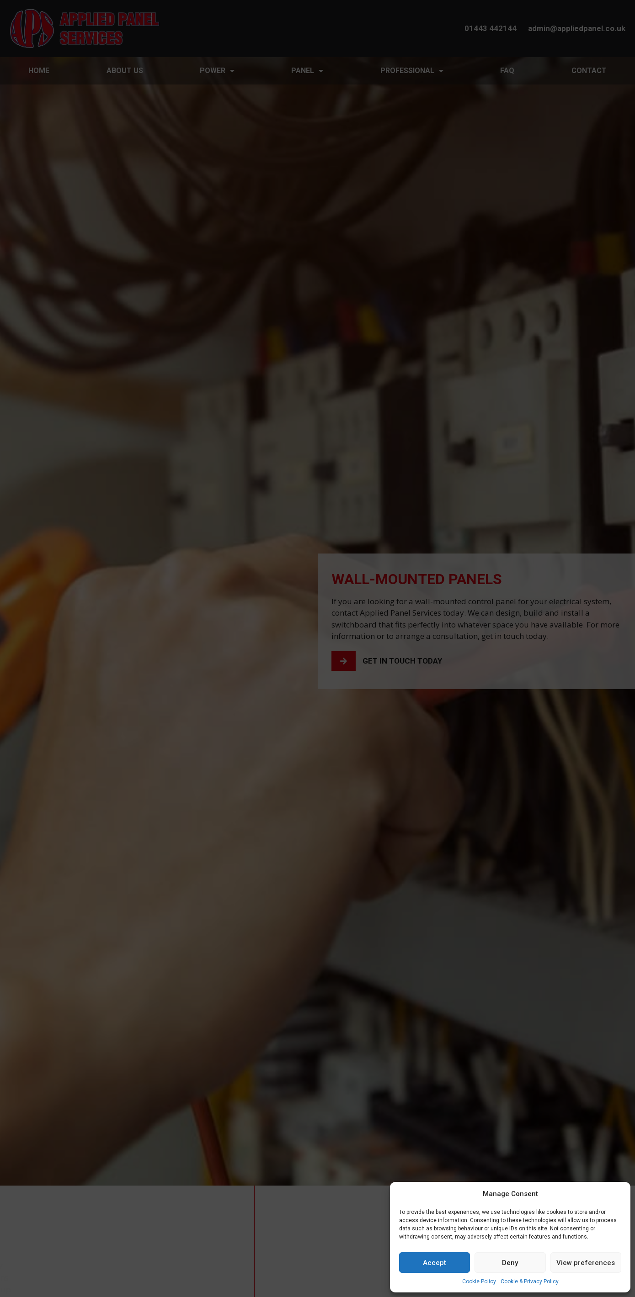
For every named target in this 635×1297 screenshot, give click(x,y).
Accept (434, 1263)
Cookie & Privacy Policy (530, 1281)
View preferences (585, 1263)
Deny (510, 1263)
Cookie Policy (479, 1281)
